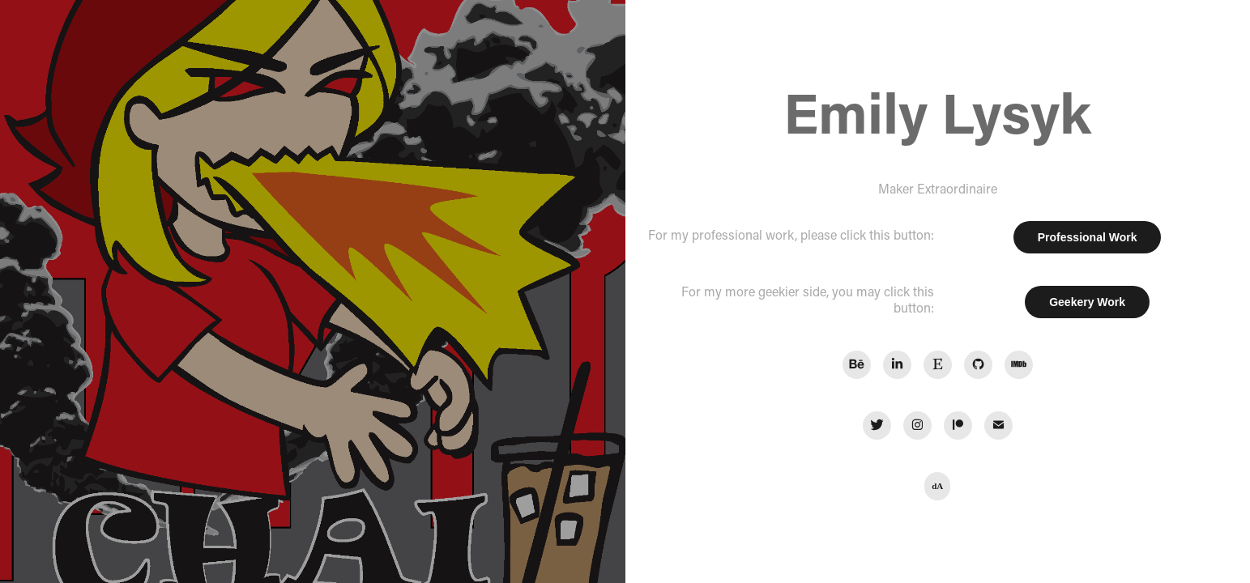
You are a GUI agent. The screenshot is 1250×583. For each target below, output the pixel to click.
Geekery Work (1087, 302)
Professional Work (1087, 237)
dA (937, 486)
